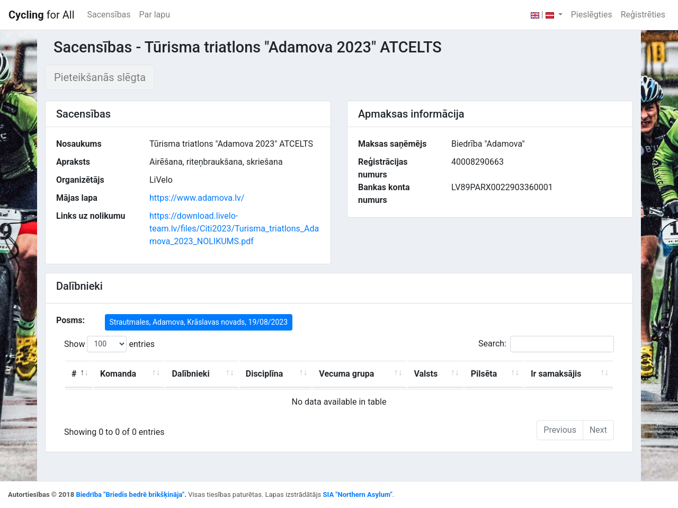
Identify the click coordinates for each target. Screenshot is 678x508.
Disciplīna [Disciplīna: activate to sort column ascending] (264, 374)
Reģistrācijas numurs (383, 168)
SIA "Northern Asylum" (357, 494)
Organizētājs (80, 180)
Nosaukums (79, 144)
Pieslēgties (591, 15)
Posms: (70, 320)
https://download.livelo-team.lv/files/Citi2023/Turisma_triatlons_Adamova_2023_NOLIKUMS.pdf (234, 228)
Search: (546, 344)
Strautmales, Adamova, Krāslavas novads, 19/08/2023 (199, 322)
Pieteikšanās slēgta (100, 77)
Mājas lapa (76, 198)
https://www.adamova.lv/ (196, 198)
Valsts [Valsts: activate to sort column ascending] (426, 374)
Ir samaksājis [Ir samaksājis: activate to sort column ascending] (556, 374)
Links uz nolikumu (90, 216)
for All (41, 14)
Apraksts (73, 162)
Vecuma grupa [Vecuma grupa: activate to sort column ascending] (346, 374)
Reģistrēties (643, 15)
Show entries (109, 344)
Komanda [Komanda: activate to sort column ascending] (118, 374)
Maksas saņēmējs (392, 144)
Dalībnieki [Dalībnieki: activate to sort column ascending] (190, 374)
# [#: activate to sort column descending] (74, 374)
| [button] (543, 15)
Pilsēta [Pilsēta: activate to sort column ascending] (484, 374)
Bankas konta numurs (384, 193)
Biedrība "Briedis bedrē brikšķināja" (130, 494)
